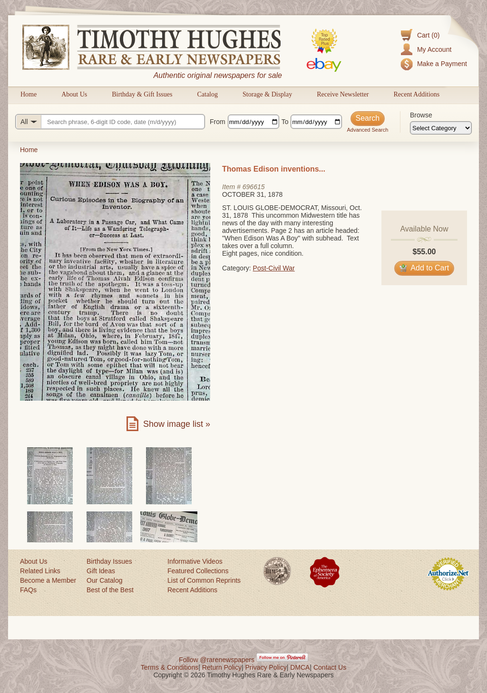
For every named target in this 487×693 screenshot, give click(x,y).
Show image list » (176, 424)
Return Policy (222, 667)
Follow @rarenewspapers (216, 660)
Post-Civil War (274, 268)
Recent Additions (416, 94)
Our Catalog (104, 580)
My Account (434, 49)
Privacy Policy (266, 667)
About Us (74, 94)
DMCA (300, 667)
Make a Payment (442, 63)
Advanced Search (367, 130)
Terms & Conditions (169, 667)
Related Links (40, 571)
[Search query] (110, 121)
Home (28, 94)
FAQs (28, 590)
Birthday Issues (109, 561)
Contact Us (329, 667)
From (217, 121)
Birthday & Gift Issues (142, 94)
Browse (421, 115)
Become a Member (48, 580)
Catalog (207, 94)
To (285, 121)
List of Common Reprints (204, 580)
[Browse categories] (441, 128)
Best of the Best (110, 590)
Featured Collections (197, 571)
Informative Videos (195, 561)
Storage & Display (267, 94)
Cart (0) (428, 35)
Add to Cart (424, 268)
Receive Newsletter (343, 94)
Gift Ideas (101, 571)
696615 (254, 187)
